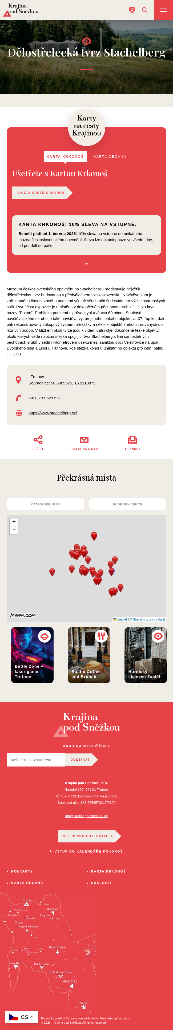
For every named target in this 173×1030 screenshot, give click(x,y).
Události (101, 883)
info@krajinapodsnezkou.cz (86, 816)
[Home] (21, 10)
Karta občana (27, 883)
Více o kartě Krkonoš (41, 192)
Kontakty (22, 871)
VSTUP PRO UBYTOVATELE (88, 836)
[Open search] (144, 10)
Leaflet (120, 619)
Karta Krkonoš (108, 871)
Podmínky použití (52, 1018)
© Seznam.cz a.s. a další (147, 619)
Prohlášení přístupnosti (115, 1018)
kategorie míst (45, 504)
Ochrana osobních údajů (82, 1018)
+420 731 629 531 (45, 398)
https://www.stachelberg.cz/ (53, 413)
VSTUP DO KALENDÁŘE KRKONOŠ (89, 851)
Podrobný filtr (128, 504)
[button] (115, 560)
